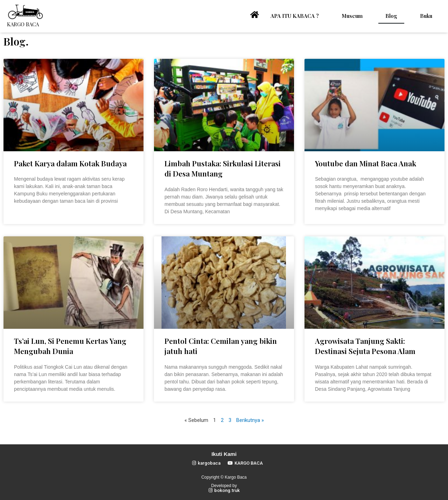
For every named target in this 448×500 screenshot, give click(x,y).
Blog (391, 15)
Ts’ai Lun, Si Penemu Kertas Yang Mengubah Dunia (70, 346)
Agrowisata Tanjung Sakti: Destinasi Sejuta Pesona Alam (365, 346)
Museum (352, 15)
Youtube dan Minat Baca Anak (365, 163)
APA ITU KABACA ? (295, 15)
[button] (206, 463)
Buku (426, 15)
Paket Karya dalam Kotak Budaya (70, 163)
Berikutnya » (250, 420)
